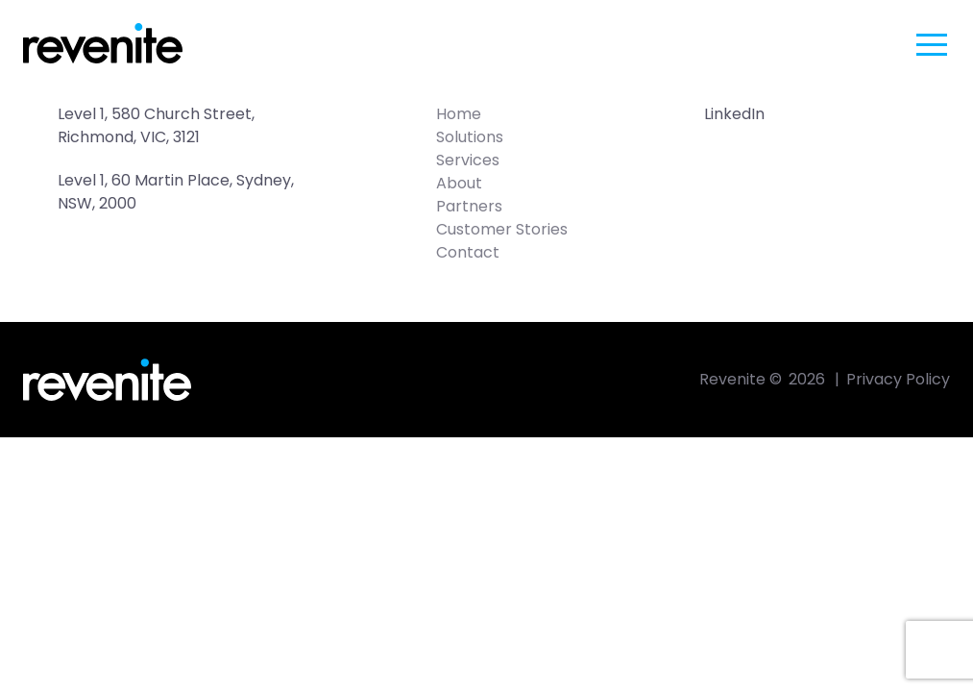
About (459, 183)
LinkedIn (734, 114)
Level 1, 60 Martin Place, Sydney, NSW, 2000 (178, 191)
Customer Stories (502, 229)
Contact (467, 252)
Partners (469, 206)
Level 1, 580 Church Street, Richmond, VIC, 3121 (158, 125)
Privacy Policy (898, 379)
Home (458, 114)
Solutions (469, 137)
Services (467, 160)
